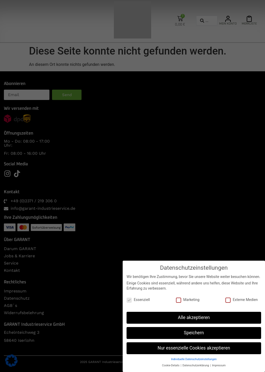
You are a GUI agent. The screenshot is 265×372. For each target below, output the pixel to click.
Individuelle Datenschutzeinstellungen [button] (194, 359)
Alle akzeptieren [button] (194, 317)
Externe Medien (241, 300)
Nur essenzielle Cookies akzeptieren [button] (194, 348)
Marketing (188, 300)
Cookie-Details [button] (171, 365)
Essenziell (138, 300)
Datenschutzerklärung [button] (196, 365)
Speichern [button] (194, 332)
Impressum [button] (219, 365)
